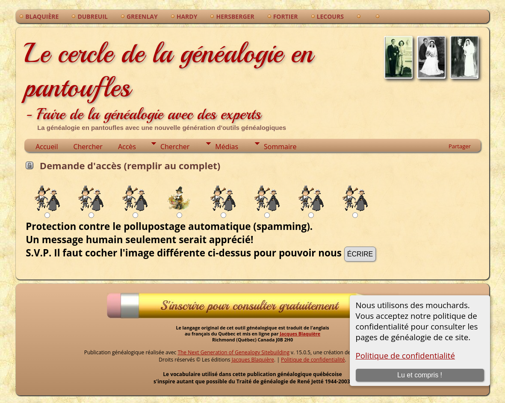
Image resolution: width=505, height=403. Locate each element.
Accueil (46, 146)
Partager (460, 146)
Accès (127, 146)
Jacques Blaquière (300, 334)
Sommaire (280, 146)
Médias (226, 146)
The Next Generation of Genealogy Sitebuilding (233, 352)
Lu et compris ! (419, 375)
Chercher (87, 146)
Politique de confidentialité (405, 355)
